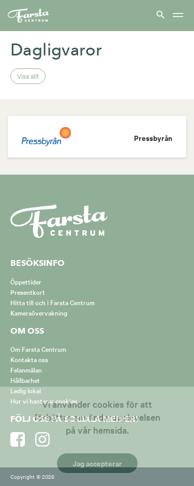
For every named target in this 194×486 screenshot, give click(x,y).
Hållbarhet (25, 379)
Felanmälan (26, 369)
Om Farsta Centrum (38, 348)
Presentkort (27, 291)
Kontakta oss (29, 359)
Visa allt (28, 75)
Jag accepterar (97, 463)
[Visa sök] (159, 14)
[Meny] (178, 15)
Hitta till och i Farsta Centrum (52, 302)
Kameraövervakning (38, 312)
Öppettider (25, 281)
